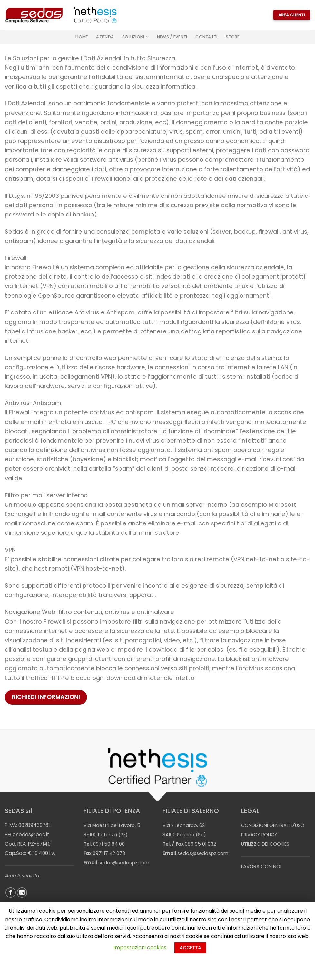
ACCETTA (190, 948)
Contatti (206, 37)
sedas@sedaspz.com (123, 862)
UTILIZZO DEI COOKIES (265, 844)
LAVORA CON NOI (261, 866)
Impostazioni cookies (139, 947)
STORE (232, 37)
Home (81, 37)
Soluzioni (135, 37)
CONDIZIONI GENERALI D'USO (272, 825)
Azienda (105, 37)
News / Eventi (172, 37)
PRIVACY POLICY (259, 834)
